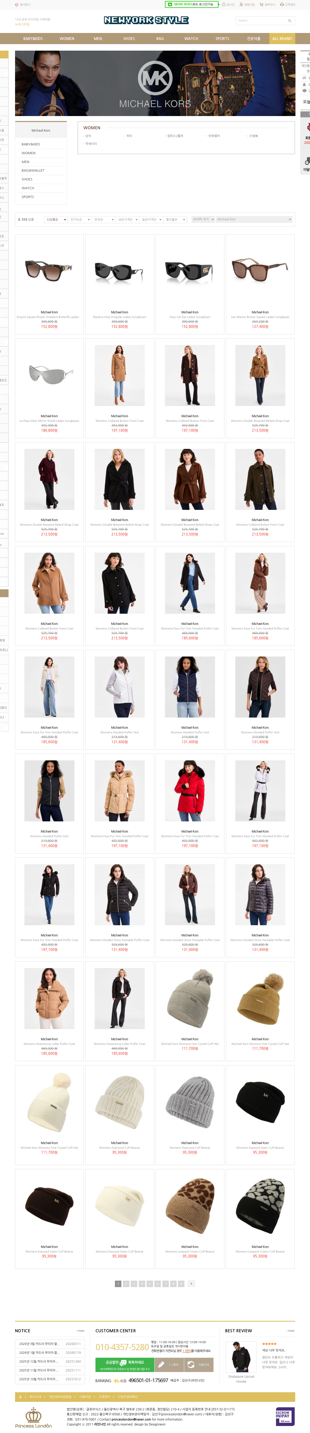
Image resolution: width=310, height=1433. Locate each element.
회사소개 (35, 1396)
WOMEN (29, 153)
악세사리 (91, 143)
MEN (26, 162)
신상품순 (52, 219)
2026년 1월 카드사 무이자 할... (39, 1352)
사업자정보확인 (128, 1396)
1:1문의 (186, 1351)
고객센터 (290, 4)
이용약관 (85, 1396)
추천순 (98, 219)
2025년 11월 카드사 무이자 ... (38, 1370)
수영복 (253, 136)
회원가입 (249, 4)
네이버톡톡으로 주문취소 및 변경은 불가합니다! (124, 1365)
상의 (88, 136)
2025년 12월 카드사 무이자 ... (38, 1361)
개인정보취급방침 (60, 1396)
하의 (129, 136)
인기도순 (76, 219)
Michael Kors (41, 130)
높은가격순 (149, 219)
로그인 (231, 4)
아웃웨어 (214, 136)
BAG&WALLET (33, 170)
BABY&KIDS (31, 144)
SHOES (27, 179)
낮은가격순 (125, 219)
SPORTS (28, 197)
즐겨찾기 (25, 4)
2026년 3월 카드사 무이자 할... (39, 1344)
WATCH (28, 188)
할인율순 (171, 219)
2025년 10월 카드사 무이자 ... (38, 1379)
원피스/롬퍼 (175, 136)
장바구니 (270, 4)
